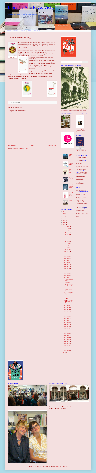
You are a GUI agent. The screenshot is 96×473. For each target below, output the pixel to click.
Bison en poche (70, 201)
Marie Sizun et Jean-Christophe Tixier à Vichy (68, 294)
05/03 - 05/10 (67, 316)
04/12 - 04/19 (67, 322)
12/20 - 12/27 (67, 228)
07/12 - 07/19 (67, 273)
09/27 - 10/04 (67, 251)
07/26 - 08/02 (67, 268)
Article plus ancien (52, 145)
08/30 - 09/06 (67, 258)
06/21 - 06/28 (67, 305)
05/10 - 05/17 (67, 314)
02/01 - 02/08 (67, 343)
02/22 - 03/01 (67, 337)
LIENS (29, 30)
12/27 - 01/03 (67, 226)
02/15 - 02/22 (67, 339)
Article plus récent (12, 145)
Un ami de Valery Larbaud (71, 194)
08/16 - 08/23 (67, 262)
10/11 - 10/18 (67, 247)
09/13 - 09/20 (67, 256)
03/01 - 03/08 (67, 335)
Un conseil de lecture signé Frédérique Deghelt (68, 301)
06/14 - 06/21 (67, 307)
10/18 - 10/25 (67, 245)
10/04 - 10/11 (67, 249)
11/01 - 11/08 (67, 241)
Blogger (66, 466)
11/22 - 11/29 (67, 237)
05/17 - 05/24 (67, 312)
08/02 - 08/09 (67, 266)
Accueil (32, 145)
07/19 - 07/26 (67, 271)
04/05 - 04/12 (67, 324)
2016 (64, 222)
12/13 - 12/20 (67, 230)
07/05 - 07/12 (67, 275)
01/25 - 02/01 (67, 345)
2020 (64, 213)
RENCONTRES (36, 30)
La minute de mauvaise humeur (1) (68, 289)
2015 (64, 224)
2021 (64, 211)
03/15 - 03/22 (67, 331)
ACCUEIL (8, 30)
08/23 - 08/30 (67, 260)
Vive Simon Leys (70, 171)
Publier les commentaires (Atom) (21, 148)
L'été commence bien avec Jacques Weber (68, 285)
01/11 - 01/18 (67, 350)
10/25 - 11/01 (67, 243)
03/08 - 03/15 (67, 333)
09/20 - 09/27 (67, 254)
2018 (64, 218)
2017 (64, 220)
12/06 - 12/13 (67, 232)
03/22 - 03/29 (67, 328)
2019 (64, 216)
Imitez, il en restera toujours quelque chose (71, 187)
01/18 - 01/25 (67, 348)
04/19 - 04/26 (67, 320)
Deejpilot (57, 466)
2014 (64, 352)
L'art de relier (67, 282)
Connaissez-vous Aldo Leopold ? (71, 163)
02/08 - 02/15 (67, 341)
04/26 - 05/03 (67, 318)
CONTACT (15, 30)
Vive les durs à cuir (71, 178)
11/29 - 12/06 (67, 234)
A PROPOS (22, 30)
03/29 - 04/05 (67, 326)
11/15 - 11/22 (67, 239)
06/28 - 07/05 (67, 277)
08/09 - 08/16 (67, 264)
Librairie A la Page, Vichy (31, 7)
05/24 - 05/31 (67, 309)
